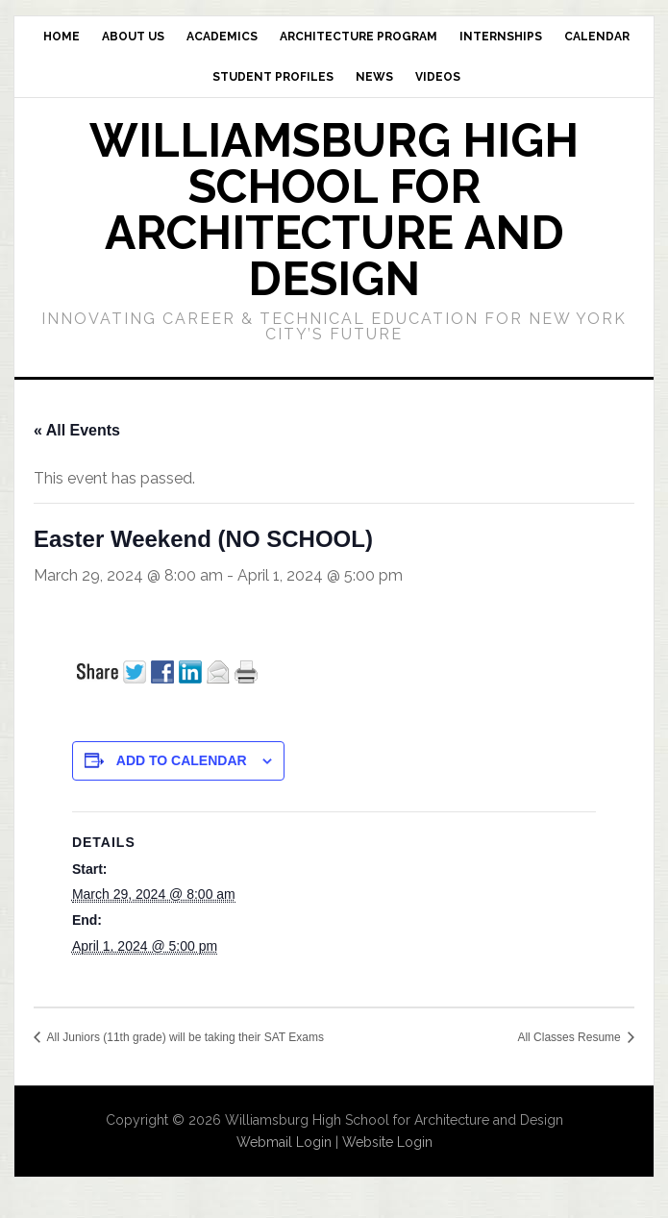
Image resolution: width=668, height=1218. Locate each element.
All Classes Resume (570, 1037)
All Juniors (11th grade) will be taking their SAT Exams (184, 1037)
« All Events (77, 430)
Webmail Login (284, 1142)
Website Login (387, 1142)
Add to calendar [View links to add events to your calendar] (181, 760)
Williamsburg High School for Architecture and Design (334, 209)
